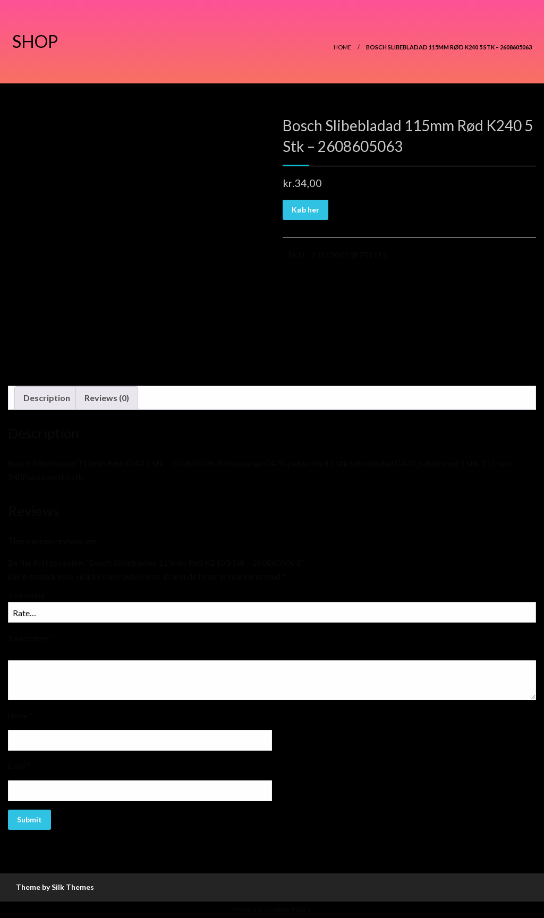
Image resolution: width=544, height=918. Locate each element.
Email (19, 765)
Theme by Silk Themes (55, 886)
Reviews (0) (106, 398)
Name (20, 715)
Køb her (305, 209)
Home (342, 47)
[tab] (46, 398)
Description (46, 398)
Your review (30, 637)
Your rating (29, 595)
